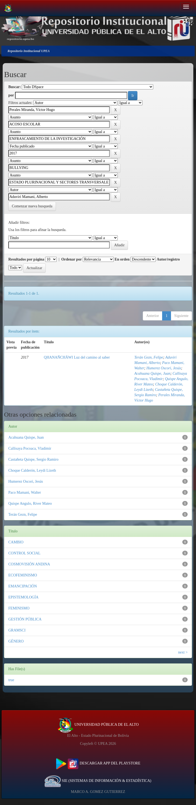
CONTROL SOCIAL (24, 553)
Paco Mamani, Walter (24, 492)
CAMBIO (15, 542)
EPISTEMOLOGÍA (23, 597)
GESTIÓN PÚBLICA (24, 619)
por (11, 95)
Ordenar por (71, 259)
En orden (122, 259)
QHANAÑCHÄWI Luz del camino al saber (77, 357)
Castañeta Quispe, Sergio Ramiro (33, 459)
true (11, 680)
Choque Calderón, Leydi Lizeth (32, 470)
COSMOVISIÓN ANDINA (29, 564)
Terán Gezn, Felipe (148, 357)
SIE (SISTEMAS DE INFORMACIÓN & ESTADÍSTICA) (98, 781)
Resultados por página (26, 259)
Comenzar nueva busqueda (32, 206)
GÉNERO (16, 641)
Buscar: (14, 87)
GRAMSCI (17, 630)
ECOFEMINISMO (22, 575)
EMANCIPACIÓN (22, 586)
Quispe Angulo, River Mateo (30, 503)
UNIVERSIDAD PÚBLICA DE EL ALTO (98, 725)
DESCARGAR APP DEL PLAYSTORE (98, 763)
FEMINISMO (19, 608)
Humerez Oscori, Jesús (164, 368)
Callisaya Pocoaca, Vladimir (29, 448)
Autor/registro (168, 259)
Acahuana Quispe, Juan (152, 373)
